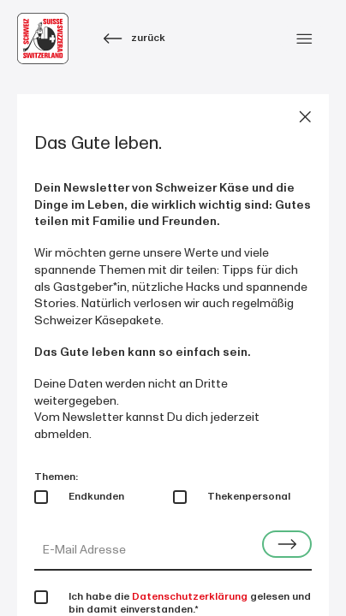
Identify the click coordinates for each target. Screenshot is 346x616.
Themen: (56, 477)
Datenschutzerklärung (190, 596)
